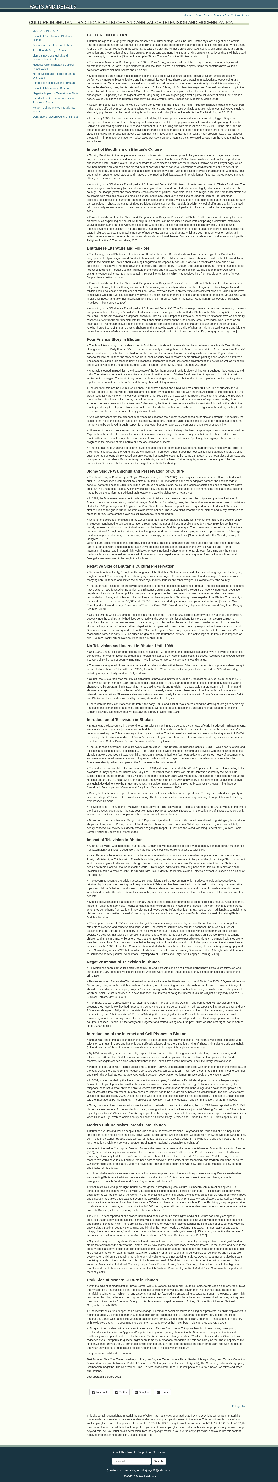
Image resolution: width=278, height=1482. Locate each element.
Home (187, 15)
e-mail (162, 1392)
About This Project (124, 1452)
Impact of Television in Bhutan (51, 88)
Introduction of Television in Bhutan (54, 82)
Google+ (142, 1392)
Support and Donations (151, 1452)
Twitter (121, 1392)
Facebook (100, 1392)
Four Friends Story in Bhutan (50, 50)
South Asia (202, 15)
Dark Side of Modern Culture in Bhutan (56, 116)
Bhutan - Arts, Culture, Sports (231, 15)
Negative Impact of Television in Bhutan (56, 93)
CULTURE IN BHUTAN (46, 30)
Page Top (238, 1406)
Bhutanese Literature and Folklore (53, 45)
